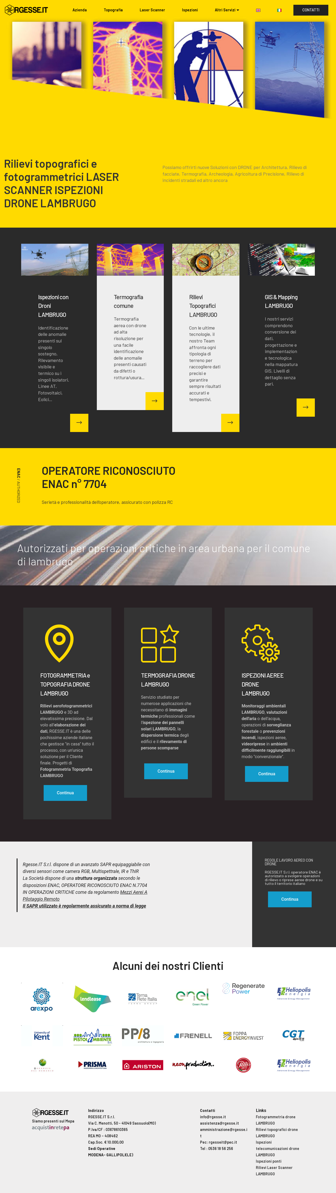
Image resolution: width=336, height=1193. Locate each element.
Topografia (113, 10)
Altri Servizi (225, 10)
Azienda (79, 10)
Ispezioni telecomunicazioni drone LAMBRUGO (277, 1148)
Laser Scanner (152, 10)
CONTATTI (310, 10)
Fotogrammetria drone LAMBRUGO (276, 1120)
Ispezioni (190, 10)
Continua (65, 792)
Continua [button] (289, 899)
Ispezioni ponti (268, 1161)
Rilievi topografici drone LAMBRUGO (277, 1132)
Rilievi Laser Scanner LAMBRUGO (274, 1170)
